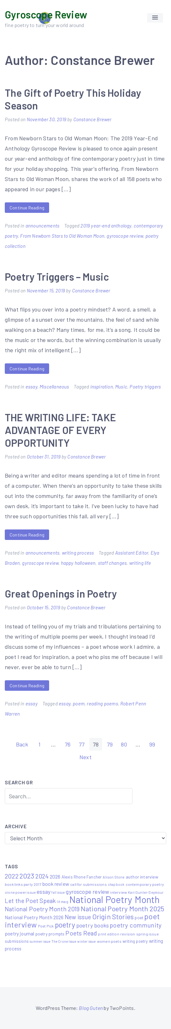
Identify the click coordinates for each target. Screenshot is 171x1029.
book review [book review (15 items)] (55, 884)
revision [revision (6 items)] (127, 934)
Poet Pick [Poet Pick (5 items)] (46, 926)
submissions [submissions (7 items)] (17, 941)
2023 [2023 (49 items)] (26, 876)
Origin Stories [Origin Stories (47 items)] (113, 916)
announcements (42, 225)
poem (79, 703)
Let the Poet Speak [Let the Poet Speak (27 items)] (30, 900)
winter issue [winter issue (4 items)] (86, 941)
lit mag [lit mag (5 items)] (62, 901)
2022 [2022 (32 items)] (12, 876)
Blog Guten (91, 1008)
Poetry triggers (145, 386)
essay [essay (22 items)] (43, 891)
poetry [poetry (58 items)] (65, 924)
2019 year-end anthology (105, 225)
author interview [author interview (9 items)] (142, 876)
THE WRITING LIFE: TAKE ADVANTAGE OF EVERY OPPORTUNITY (60, 430)
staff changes (112, 563)
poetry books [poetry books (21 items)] (92, 925)
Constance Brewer (92, 119)
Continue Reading (27, 207)
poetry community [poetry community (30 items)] (135, 925)
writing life (140, 563)
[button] (155, 18)
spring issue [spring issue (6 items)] (147, 934)
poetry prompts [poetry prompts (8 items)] (50, 933)
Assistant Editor (131, 553)
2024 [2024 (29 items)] (42, 876)
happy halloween (78, 563)
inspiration (101, 386)
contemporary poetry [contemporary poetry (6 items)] (145, 884)
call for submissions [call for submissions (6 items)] (88, 884)
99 (152, 744)
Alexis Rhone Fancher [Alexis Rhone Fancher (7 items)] (82, 876)
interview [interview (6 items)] (118, 892)
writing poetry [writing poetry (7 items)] (135, 941)
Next (85, 756)
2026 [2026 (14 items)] (55, 876)
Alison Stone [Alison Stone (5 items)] (113, 877)
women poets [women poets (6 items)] (109, 941)
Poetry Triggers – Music (57, 276)
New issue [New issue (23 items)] (78, 917)
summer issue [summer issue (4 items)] (40, 941)
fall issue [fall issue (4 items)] (58, 892)
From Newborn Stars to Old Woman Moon (62, 236)
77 (82, 744)
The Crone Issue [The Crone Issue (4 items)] (64, 941)
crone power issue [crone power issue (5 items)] (20, 892)
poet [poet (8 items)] (139, 917)
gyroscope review (125, 236)
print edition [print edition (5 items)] (108, 934)
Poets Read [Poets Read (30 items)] (81, 933)
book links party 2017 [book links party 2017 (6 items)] (23, 884)
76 (68, 744)
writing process (78, 553)
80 (124, 744)
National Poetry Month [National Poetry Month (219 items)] (114, 899)
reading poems (102, 703)
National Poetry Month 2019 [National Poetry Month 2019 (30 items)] (42, 909)
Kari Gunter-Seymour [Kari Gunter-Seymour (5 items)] (145, 892)
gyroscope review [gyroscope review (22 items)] (87, 891)
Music (121, 386)
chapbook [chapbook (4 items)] (116, 884)
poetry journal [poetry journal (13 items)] (19, 933)
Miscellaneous (54, 386)
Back (22, 744)
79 (110, 744)
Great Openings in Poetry (61, 593)
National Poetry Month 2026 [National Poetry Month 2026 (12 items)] (34, 917)
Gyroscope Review (46, 14)
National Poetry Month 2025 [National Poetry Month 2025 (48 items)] (123, 908)
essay (31, 386)
